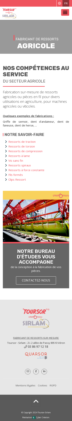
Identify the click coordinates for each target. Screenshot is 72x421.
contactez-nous (36, 280)
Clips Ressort (17, 179)
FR (66, 3)
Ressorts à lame (19, 156)
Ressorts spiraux (19, 165)
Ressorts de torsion (21, 146)
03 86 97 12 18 (36, 347)
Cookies (42, 385)
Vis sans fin (15, 160)
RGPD (53, 385)
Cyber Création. (41, 417)
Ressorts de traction (22, 141)
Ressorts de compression (25, 151)
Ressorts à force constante (26, 170)
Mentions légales (25, 385)
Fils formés (15, 175)
